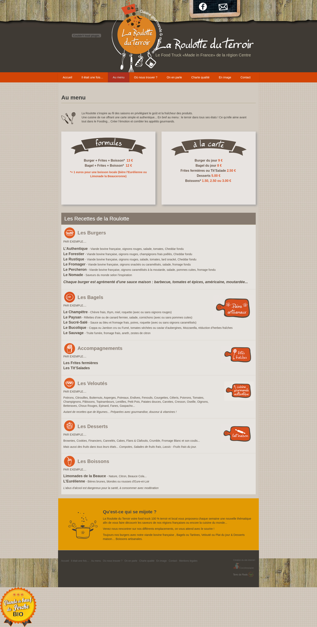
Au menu (119, 77)
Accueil (67, 77)
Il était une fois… (92, 77)
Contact (245, 77)
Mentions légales (188, 560)
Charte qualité (200, 77)
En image (225, 77)
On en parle (174, 77)
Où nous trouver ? (145, 77)
